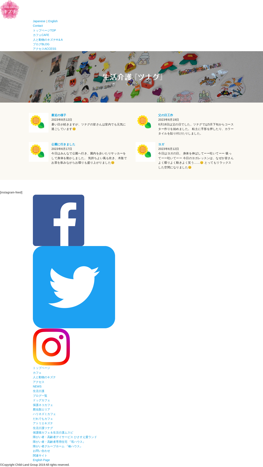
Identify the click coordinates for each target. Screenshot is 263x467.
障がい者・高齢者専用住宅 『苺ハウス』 (59, 441)
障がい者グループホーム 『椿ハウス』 (58, 446)
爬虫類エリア (41, 409)
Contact (38, 25)
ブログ (41, 44)
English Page (41, 460)
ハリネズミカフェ (44, 414)
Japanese (39, 21)
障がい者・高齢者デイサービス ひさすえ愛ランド (65, 437)
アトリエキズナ (43, 423)
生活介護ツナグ (43, 428)
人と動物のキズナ (48, 39)
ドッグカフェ (41, 400)
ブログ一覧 (40, 395)
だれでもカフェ (43, 418)
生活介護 (38, 391)
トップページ (44, 30)
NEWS (37, 386)
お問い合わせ (41, 450)
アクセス (44, 48)
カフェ (41, 35)
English (53, 21)
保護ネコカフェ (43, 405)
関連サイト (40, 455)
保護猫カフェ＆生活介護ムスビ (53, 432)
